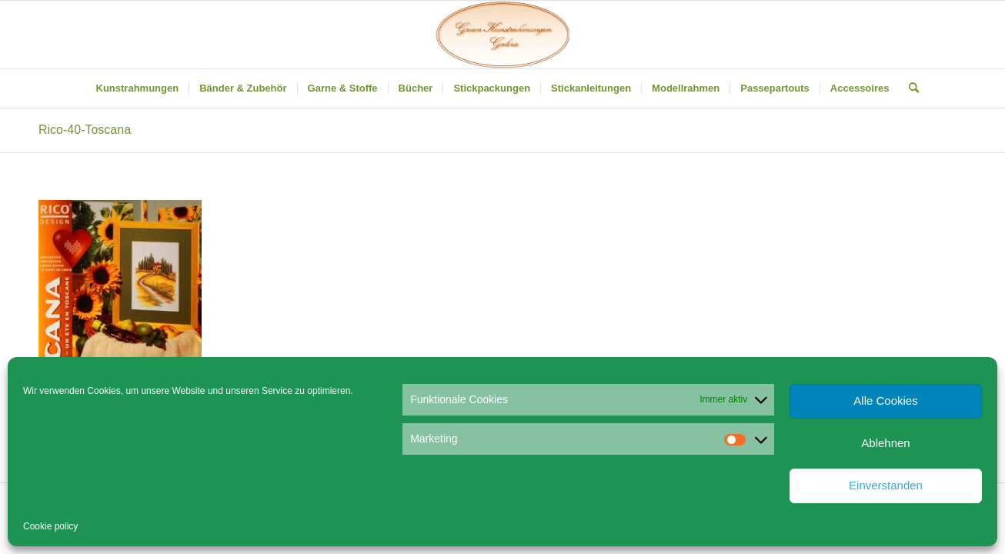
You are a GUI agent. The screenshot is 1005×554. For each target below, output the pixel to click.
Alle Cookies (885, 400)
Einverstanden (886, 485)
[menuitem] (137, 88)
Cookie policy (50, 526)
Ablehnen (885, 442)
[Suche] (909, 88)
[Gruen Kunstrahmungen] (502, 34)
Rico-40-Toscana (84, 129)
